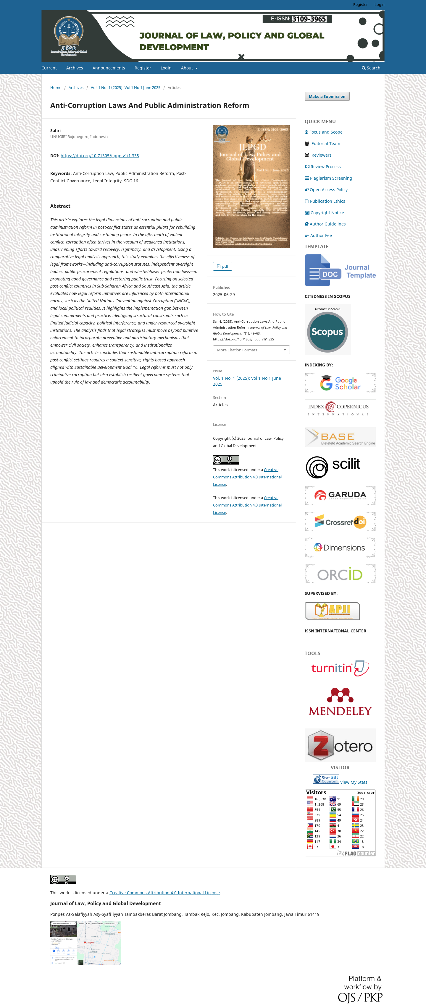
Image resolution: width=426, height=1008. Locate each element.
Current (49, 68)
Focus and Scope (324, 132)
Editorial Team (326, 143)
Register (143, 68)
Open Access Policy (326, 189)
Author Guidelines (325, 224)
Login (166, 68)
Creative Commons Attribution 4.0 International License (247, 477)
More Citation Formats (237, 350)
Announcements (109, 68)
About (187, 68)
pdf (224, 266)
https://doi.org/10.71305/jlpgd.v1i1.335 (100, 155)
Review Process (323, 166)
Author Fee (318, 235)
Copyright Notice (324, 212)
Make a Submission (327, 96)
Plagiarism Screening (328, 178)
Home (55, 87)
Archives (74, 68)
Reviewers (321, 155)
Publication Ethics (325, 201)
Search (371, 68)
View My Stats (353, 782)
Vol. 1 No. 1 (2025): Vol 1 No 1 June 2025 (125, 87)
